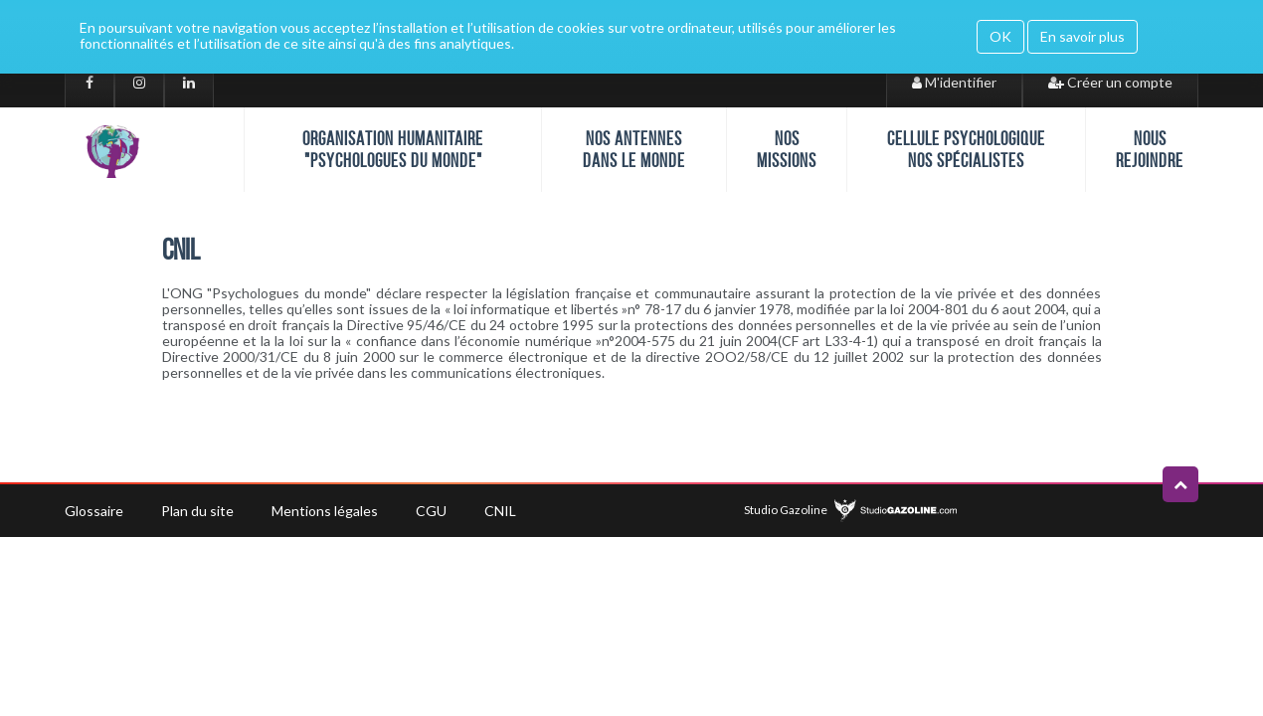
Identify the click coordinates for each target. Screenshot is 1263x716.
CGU (431, 510)
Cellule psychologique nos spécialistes (966, 149)
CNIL (500, 510)
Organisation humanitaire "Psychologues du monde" (392, 149)
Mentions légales (324, 510)
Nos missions (786, 149)
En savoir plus (1082, 36)
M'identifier (954, 82)
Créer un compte (1110, 82)
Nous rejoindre (1149, 149)
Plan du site (197, 510)
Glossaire (94, 510)
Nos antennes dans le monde (634, 149)
